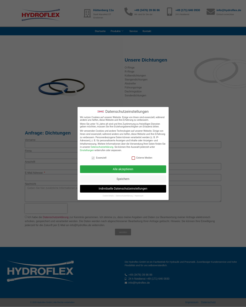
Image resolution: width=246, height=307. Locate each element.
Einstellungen (87, 150)
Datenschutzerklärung (102, 147)
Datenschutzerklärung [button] (124, 196)
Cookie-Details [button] (108, 196)
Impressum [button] (139, 196)
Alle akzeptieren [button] (123, 169)
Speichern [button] (123, 179)
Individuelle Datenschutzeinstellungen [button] (123, 188)
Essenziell (98, 157)
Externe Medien (142, 157)
